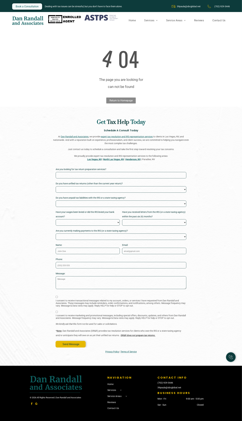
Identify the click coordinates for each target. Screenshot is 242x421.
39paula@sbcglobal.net (189, 6)
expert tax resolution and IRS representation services (127, 136)
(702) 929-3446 (165, 382)
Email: (125, 245)
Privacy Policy (112, 351)
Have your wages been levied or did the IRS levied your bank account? (85, 214)
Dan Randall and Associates (75, 136)
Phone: (59, 259)
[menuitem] (132, 20)
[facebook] (32, 404)
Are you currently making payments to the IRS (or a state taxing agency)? (92, 230)
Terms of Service (129, 351)
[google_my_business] (36, 404)
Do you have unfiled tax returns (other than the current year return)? (89, 183)
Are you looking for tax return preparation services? (81, 169)
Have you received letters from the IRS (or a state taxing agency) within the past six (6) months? (154, 214)
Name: (59, 245)
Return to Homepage (121, 100)
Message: (60, 273)
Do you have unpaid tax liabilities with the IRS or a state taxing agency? (91, 197)
